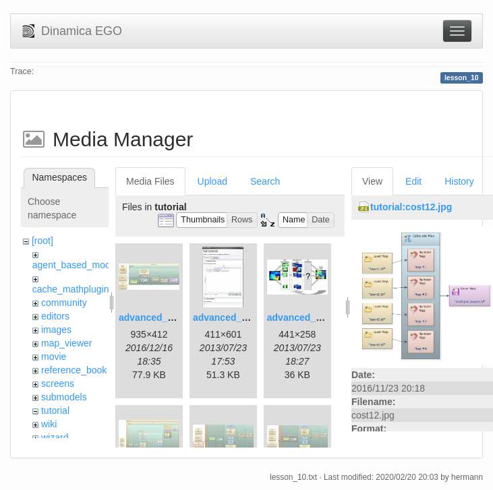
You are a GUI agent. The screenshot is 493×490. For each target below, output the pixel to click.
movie (53, 356)
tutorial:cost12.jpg (411, 207)
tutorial (55, 410)
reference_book (74, 370)
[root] (42, 240)
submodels (64, 397)
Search (265, 181)
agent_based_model (75, 264)
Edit (413, 181)
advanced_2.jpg (228, 317)
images (56, 329)
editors (55, 316)
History (459, 181)
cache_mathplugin (70, 289)
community (64, 302)
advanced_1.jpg (154, 317)
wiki (49, 424)
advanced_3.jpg (302, 317)
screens (57, 383)
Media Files (150, 181)
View (372, 181)
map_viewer (66, 343)
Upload (212, 181)
